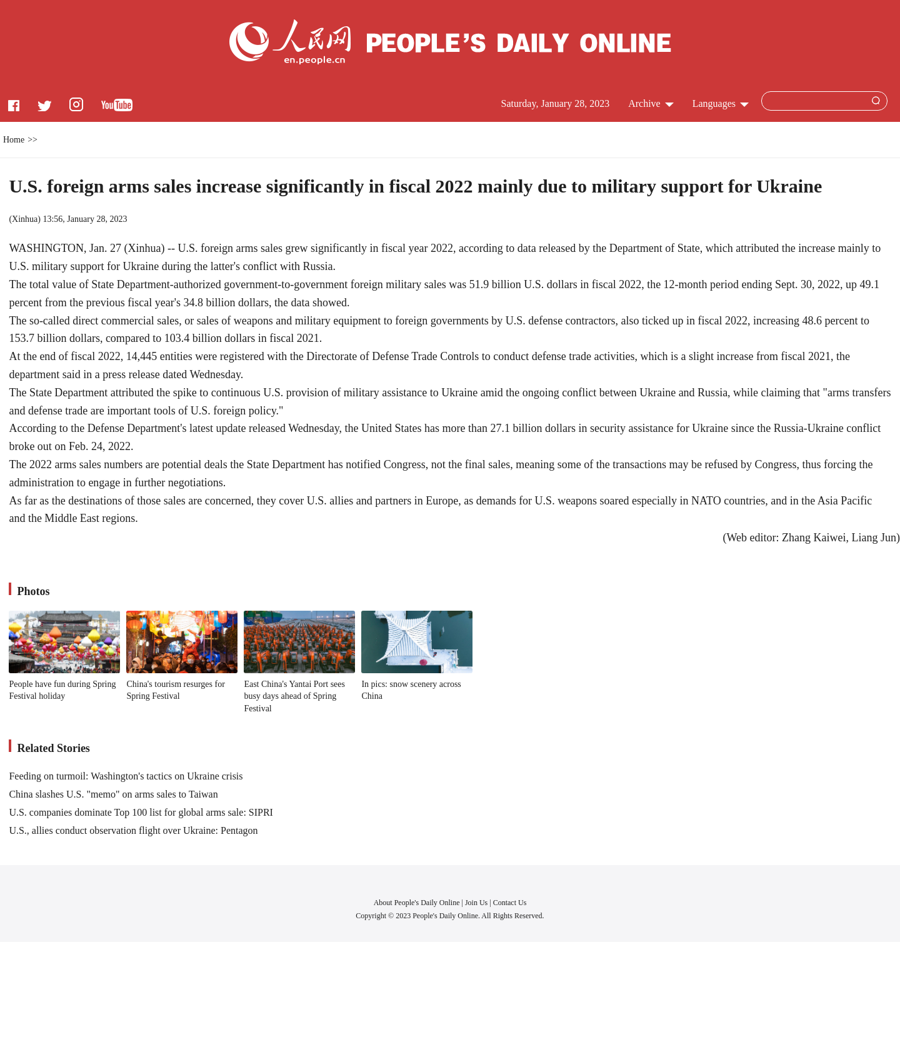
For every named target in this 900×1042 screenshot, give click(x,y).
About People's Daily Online (417, 902)
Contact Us (510, 902)
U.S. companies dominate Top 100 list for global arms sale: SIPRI (141, 812)
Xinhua (25, 219)
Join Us (477, 902)
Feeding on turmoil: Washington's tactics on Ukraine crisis (125, 776)
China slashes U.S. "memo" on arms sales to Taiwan (113, 794)
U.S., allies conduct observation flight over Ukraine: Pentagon (133, 830)
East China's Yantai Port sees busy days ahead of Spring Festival (294, 696)
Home (13, 139)
